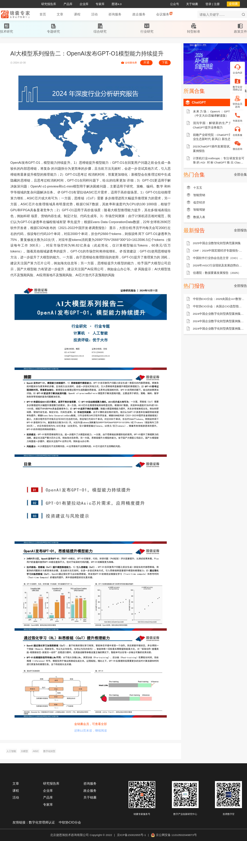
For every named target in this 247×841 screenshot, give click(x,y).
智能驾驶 (199, 209)
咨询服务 (89, 783)
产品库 (48, 797)
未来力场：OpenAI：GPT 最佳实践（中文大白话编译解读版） (219, 113)
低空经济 (199, 202)
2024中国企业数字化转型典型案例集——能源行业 (219, 313)
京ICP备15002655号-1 (131, 835)
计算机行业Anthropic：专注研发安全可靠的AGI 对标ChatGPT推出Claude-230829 (219, 161)
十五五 (197, 187)
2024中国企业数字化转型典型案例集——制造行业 (219, 321)
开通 (146, 62)
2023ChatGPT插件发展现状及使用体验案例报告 (219, 148)
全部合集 (240, 174)
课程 (15, 790)
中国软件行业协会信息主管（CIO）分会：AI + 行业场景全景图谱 (219, 258)
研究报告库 (51, 783)
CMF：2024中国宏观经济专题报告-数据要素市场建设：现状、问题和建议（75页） (219, 250)
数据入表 (199, 217)
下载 (165, 62)
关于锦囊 (89, 797)
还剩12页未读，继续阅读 (90, 730)
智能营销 (199, 195)
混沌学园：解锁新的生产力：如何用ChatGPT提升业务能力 (219, 125)
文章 (15, 783)
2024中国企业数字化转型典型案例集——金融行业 (219, 328)
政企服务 (89, 790)
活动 (15, 797)
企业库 (48, 790)
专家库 (48, 804)
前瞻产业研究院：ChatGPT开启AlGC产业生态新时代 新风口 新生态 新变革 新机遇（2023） (219, 137)
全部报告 (240, 230)
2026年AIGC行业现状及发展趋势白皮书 (219, 265)
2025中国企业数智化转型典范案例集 (217, 243)
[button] (60, 14)
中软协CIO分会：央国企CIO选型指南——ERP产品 (219, 306)
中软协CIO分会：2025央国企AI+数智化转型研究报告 (219, 299)
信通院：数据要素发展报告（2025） (217, 272)
